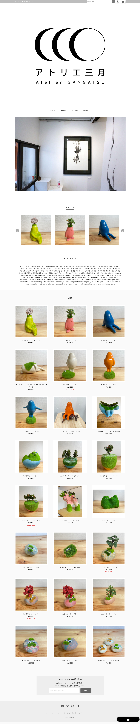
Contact (86, 112)
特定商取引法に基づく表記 (73, 715)
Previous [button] (17, 232)
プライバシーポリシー (53, 715)
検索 (113, 1)
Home (53, 112)
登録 (85, 692)
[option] (36, 231)
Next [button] (122, 232)
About (63, 112)
